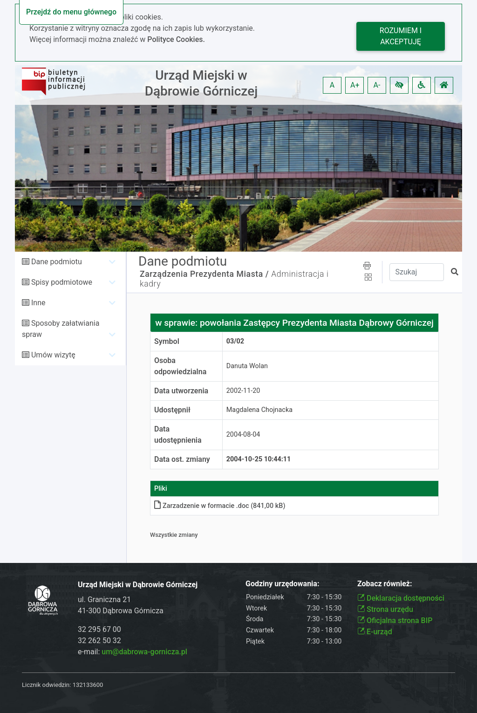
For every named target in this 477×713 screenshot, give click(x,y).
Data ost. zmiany (182, 459)
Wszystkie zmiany (174, 534)
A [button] (332, 85)
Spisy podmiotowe (61, 282)
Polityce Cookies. (176, 39)
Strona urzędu (385, 609)
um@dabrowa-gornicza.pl (144, 651)
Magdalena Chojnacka (259, 410)
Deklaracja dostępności (400, 598)
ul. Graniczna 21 (104, 599)
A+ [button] (355, 85)
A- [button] (377, 85)
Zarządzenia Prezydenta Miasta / (204, 274)
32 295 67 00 (99, 629)
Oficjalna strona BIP (394, 620)
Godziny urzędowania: (282, 583)
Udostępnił (172, 409)
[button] (399, 85)
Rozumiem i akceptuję (401, 36)
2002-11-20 (243, 391)
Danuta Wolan (247, 366)
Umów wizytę (53, 354)
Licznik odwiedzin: (46, 684)
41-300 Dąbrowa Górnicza (121, 610)
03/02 (235, 341)
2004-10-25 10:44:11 (258, 459)
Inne (38, 302)
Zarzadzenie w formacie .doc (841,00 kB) (219, 506)
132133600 (88, 684)
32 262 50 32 (99, 640)
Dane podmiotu (56, 261)
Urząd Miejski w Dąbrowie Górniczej (201, 83)
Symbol (166, 341)
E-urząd (374, 631)
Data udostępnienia (178, 435)
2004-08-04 (243, 435)
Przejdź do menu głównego (71, 11)
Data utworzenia (181, 390)
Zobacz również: (384, 583)
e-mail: (132, 651)
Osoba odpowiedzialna (180, 366)
